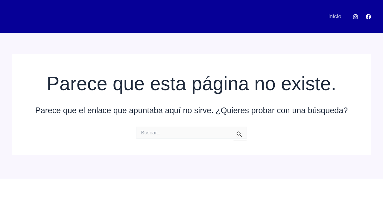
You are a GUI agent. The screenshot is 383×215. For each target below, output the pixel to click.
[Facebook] (368, 16)
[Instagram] (355, 16)
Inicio (334, 16)
